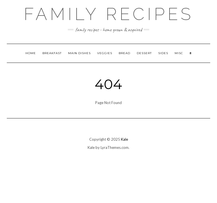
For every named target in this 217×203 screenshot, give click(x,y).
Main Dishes (79, 53)
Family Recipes (109, 14)
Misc (179, 53)
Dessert (144, 53)
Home (30, 53)
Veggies (104, 53)
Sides (163, 53)
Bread (124, 53)
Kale (124, 139)
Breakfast (52, 53)
